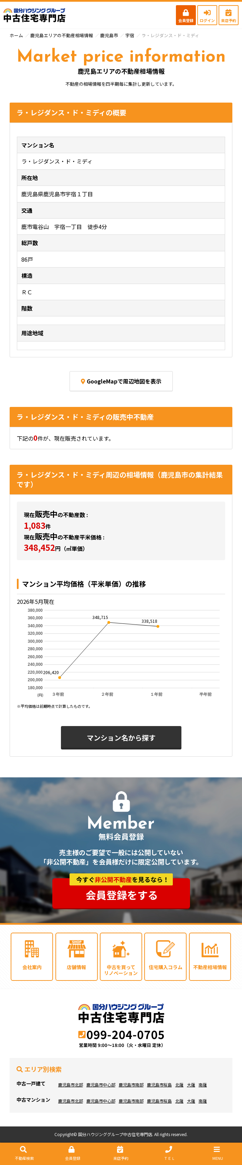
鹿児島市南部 (131, 1085)
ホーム (16, 35)
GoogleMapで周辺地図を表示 (121, 381)
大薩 (191, 1085)
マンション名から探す (121, 738)
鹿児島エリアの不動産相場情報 (61, 35)
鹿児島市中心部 (100, 1085)
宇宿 (129, 35)
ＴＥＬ (168, 1153)
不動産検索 (23, 1153)
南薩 (203, 1085)
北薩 (179, 1085)
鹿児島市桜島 (159, 1085)
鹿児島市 (109, 35)
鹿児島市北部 (70, 1085)
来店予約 (228, 16)
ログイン (207, 16)
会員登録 (185, 16)
